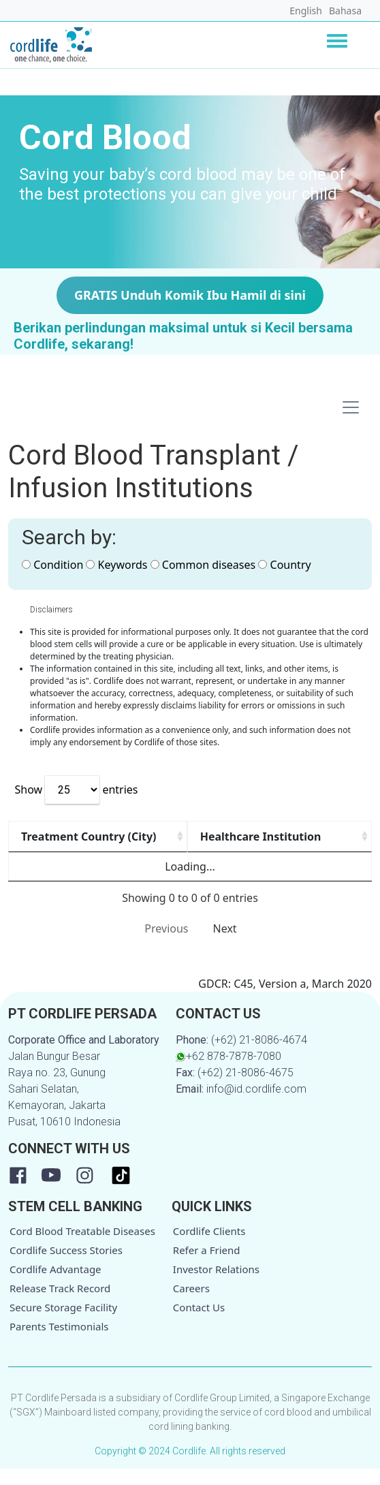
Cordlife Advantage (55, 1285)
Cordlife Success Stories (66, 1266)
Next (225, 944)
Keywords (116, 564)
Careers (191, 1304)
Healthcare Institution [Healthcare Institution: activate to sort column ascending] (201, 844)
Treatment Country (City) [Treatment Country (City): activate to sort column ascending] (58, 844)
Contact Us (199, 1323)
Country (284, 564)
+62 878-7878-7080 (228, 1072)
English (305, 10)
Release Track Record (60, 1304)
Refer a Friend (206, 1266)
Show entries (76, 790)
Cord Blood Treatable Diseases (82, 1247)
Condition (52, 564)
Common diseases (203, 564)
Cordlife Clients (209, 1247)
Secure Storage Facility (63, 1323)
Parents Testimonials (59, 1342)
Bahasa (345, 10)
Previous (166, 944)
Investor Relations (216, 1285)
